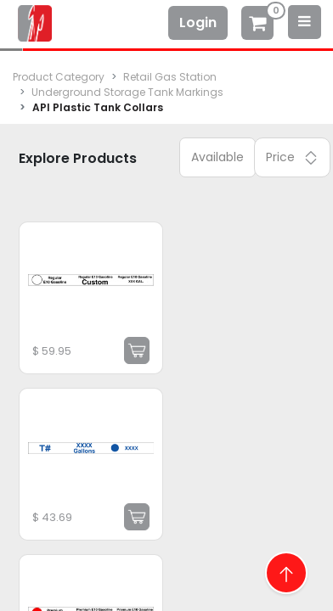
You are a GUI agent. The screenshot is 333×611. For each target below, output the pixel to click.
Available (217, 157)
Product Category (58, 77)
